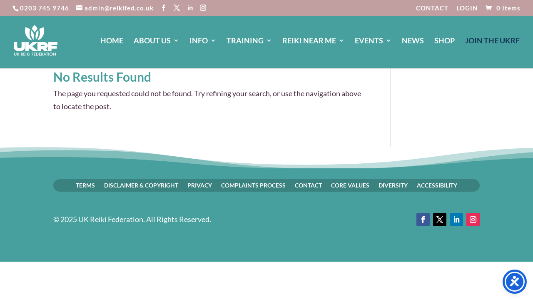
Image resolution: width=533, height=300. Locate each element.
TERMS (85, 185)
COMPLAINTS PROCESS (253, 185)
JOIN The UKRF (492, 41)
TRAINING (245, 41)
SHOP (444, 41)
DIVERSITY (393, 185)
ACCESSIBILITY (437, 185)
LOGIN (467, 8)
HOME (111, 41)
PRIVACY (199, 185)
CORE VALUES (350, 185)
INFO (198, 41)
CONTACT (432, 8)
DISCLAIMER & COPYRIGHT (141, 185)
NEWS (413, 41)
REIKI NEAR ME (309, 41)
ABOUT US (152, 41)
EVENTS (369, 41)
